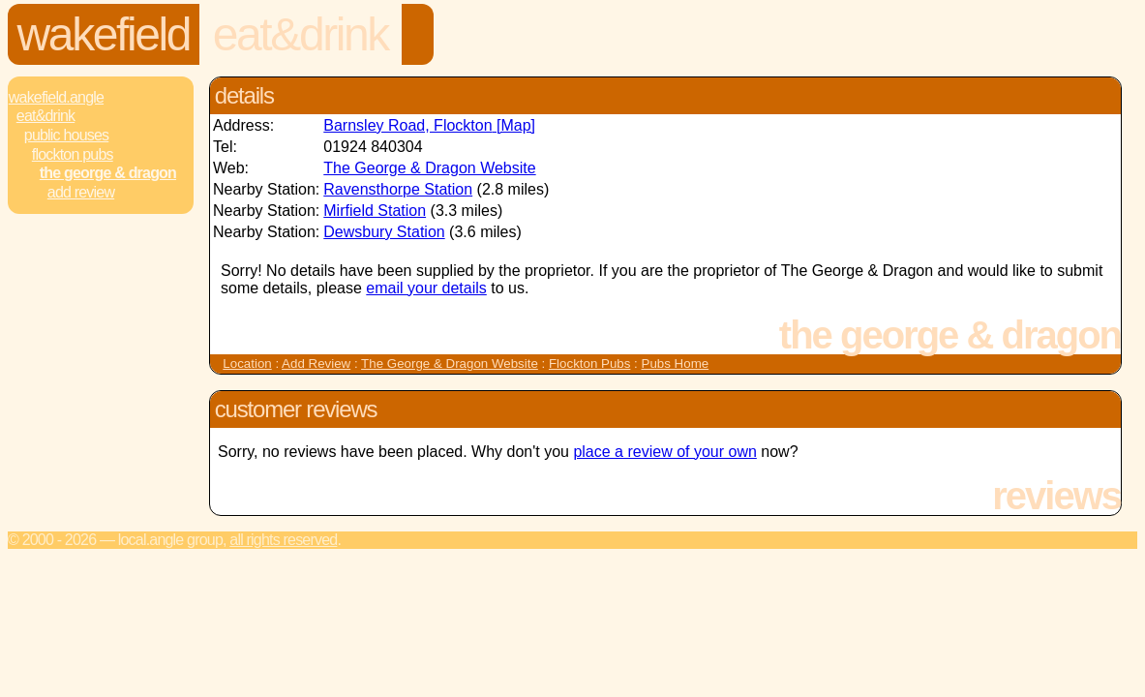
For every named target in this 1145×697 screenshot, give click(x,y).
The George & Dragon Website (429, 168)
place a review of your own (664, 451)
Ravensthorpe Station (397, 189)
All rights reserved (283, 539)
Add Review (316, 363)
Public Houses (66, 135)
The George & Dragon (108, 173)
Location (247, 363)
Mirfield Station (374, 210)
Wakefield (104, 34)
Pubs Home (675, 363)
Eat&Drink (300, 34)
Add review (80, 192)
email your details (426, 288)
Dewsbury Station (383, 232)
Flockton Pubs (72, 154)
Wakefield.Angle (56, 97)
